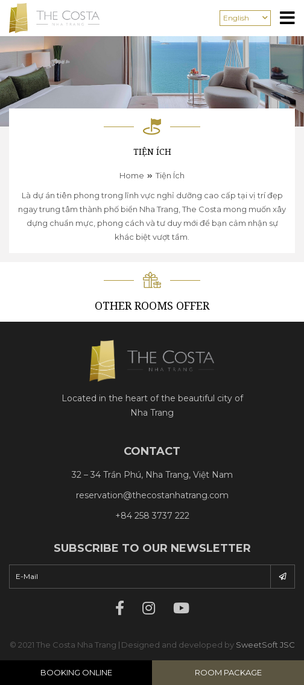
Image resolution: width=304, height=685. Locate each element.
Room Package (228, 672)
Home (131, 175)
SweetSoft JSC (265, 644)
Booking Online (76, 672)
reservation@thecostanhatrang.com (152, 495)
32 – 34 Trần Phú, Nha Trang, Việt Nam (152, 474)
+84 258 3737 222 (152, 515)
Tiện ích (170, 175)
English (236, 17)
